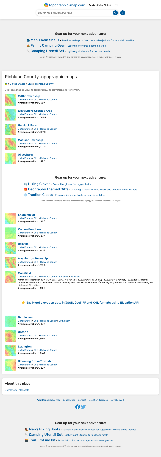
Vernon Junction (29, 229)
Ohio (36, 99)
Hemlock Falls (27, 125)
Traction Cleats (40, 195)
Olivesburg (25, 154)
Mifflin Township (29, 96)
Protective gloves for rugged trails (72, 184)
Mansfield (24, 273)
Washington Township (33, 258)
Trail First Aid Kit (42, 440)
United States (25, 99)
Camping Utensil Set (46, 434)
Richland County (48, 99)
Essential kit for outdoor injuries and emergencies (85, 440)
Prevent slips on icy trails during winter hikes (80, 195)
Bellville (23, 244)
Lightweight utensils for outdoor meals (86, 435)
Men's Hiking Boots (44, 429)
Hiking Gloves (39, 184)
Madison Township (30, 140)
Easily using (82, 302)
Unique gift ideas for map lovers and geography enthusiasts (104, 189)
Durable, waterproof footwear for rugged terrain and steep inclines (99, 429)
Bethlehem (25, 317)
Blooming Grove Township (35, 361)
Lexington (25, 346)
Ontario (23, 332)
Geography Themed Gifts (48, 189)
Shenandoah (26, 214)
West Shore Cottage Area (35, 110)
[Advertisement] (80, 45)
